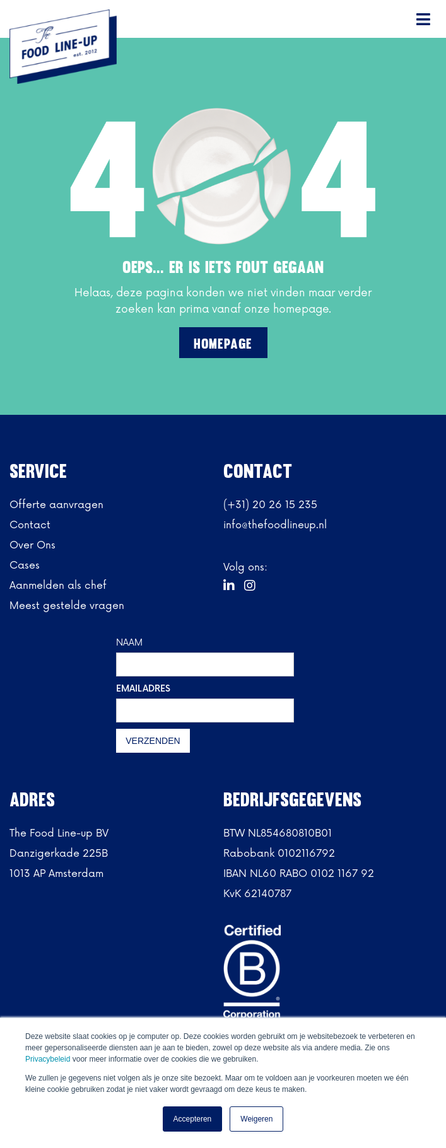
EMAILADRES (143, 688)
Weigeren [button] (256, 1119)
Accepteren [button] (192, 1119)
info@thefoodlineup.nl (275, 525)
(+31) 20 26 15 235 (270, 505)
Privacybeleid (49, 1059)
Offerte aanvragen (56, 505)
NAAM (129, 642)
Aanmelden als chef (58, 585)
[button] (424, 19)
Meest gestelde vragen (66, 606)
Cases (24, 565)
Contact (29, 525)
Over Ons (32, 545)
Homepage (223, 343)
